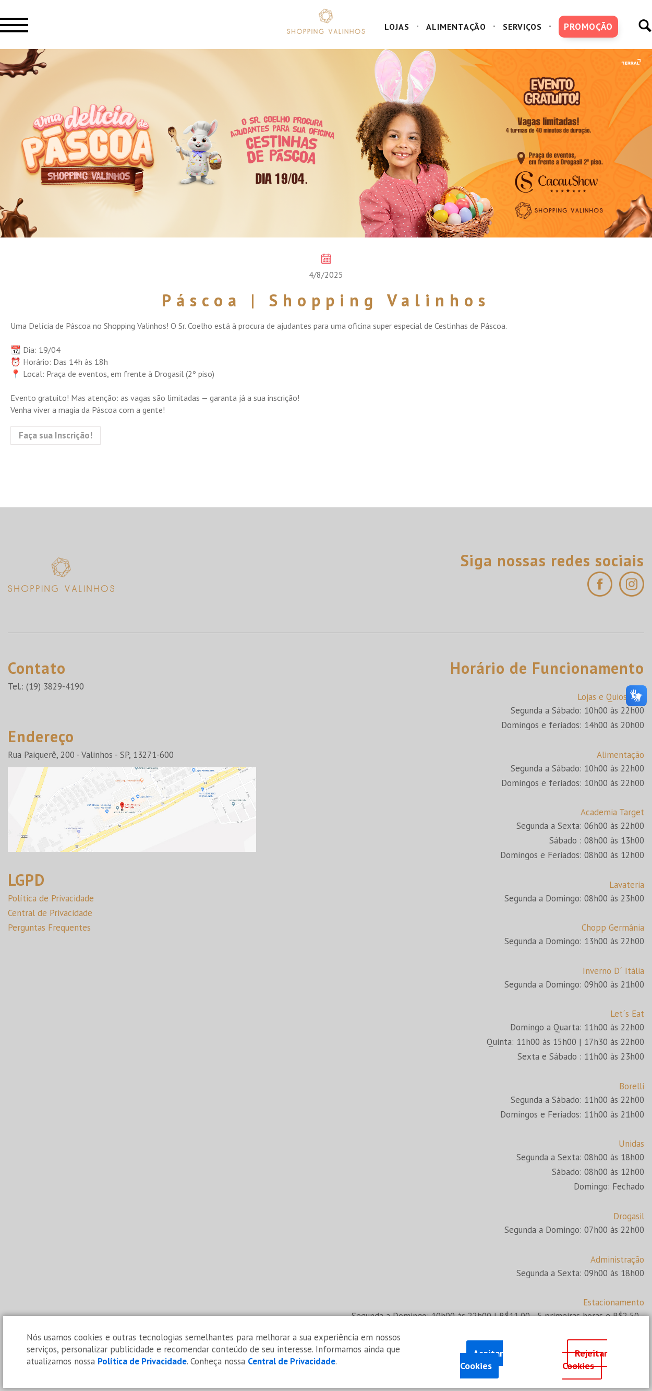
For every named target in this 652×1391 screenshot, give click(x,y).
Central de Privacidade (50, 913)
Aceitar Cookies (481, 1359)
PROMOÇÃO (588, 26)
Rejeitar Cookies (585, 1359)
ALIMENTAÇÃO (456, 26)
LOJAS (396, 26)
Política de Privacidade (51, 898)
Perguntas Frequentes (49, 927)
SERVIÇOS (522, 26)
